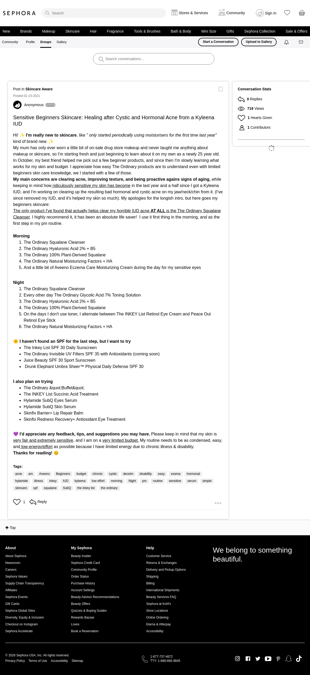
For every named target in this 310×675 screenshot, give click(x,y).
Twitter (258, 658)
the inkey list (86, 488)
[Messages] (301, 42)
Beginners (63, 474)
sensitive (175, 481)
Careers (11, 570)
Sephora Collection (259, 31)
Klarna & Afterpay (158, 624)
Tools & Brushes (147, 31)
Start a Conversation (218, 42)
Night (132, 481)
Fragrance (115, 31)
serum (191, 481)
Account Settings (83, 590)
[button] (17, 502)
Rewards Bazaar (82, 617)
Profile (30, 42)
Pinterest (278, 658)
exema (175, 474)
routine (158, 481)
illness (38, 481)
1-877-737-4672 (161, 656)
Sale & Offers (296, 31)
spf (35, 488)
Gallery (61, 42)
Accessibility (154, 631)
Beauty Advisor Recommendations (95, 597)
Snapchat (288, 658)
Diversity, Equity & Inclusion (24, 617)
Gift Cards (12, 604)
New (6, 31)
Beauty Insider (81, 556)
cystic (113, 474)
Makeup (48, 31)
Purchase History (83, 583)
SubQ (67, 488)
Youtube (268, 659)
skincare (21, 488)
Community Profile (84, 570)
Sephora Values (16, 576)
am (30, 474)
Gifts (230, 31)
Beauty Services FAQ (161, 597)
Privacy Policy (15, 661)
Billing (150, 583)
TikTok (299, 658)
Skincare (72, 31)
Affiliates (11, 590)
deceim (128, 474)
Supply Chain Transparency (24, 583)
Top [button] (13, 528)
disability (146, 474)
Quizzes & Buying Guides (89, 610)
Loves (75, 624)
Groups (45, 42)
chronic (97, 474)
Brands (26, 31)
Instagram (237, 658)
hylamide (21, 481)
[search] (104, 13)
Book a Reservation (85, 631)
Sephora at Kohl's (158, 604)
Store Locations (157, 610)
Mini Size (208, 31)
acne (18, 474)
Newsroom (12, 563)
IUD (65, 481)
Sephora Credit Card (85, 563)
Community (10, 42)
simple (207, 481)
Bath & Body (181, 31)
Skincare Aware (39, 89)
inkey (52, 481)
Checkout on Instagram (21, 624)
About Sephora (15, 556)
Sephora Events (16, 597)
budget (81, 474)
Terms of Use (38, 661)
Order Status (80, 576)
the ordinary (109, 488)
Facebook (248, 658)
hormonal (193, 474)
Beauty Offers (80, 604)
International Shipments (162, 590)
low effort (98, 481)
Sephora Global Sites (20, 610)
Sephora (19, 13)
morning (116, 481)
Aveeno (44, 474)
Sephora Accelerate (19, 631)
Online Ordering (157, 617)
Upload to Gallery (259, 42)
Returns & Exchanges (161, 563)
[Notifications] (287, 42)
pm (144, 481)
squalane (50, 488)
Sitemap (77, 661)
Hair (93, 31)
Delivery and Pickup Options (166, 570)
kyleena (80, 481)
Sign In (271, 13)
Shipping (152, 576)
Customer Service (158, 556)
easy (161, 474)
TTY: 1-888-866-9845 (165, 661)
